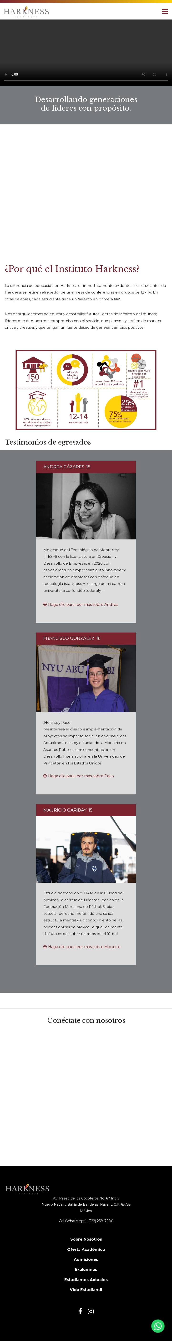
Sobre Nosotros (86, 1239)
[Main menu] (165, 11)
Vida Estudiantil (86, 1289)
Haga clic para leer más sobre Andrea (83, 604)
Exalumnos (86, 1269)
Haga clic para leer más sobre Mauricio (84, 947)
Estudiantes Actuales (86, 1279)
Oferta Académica (86, 1249)
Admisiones (86, 1259)
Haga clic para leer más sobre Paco (81, 776)
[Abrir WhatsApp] (157, 1327)
